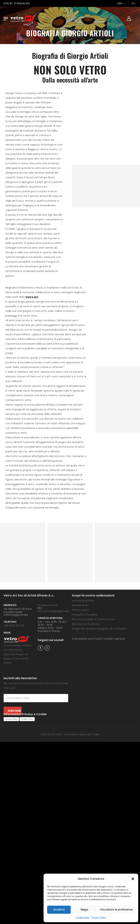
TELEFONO (10, 621)
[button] (133, 879)
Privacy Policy (99, 917)
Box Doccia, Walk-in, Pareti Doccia (93, 619)
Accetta (59, 909)
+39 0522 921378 (14, 625)
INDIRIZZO (10, 605)
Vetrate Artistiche (83, 600)
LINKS (120, 3)
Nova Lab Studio (90, 734)
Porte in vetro (80, 610)
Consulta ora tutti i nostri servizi (98, 638)
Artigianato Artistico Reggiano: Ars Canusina (99, 628)
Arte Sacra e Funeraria (86, 624)
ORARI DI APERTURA (50, 618)
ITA (132, 3)
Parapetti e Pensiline (84, 614)
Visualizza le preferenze (116, 909)
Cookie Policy (82, 917)
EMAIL (7, 632)
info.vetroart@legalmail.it (53, 611)
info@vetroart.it (48, 605)
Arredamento (80, 605)
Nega (84, 909)
